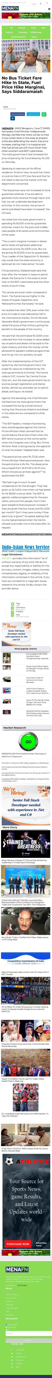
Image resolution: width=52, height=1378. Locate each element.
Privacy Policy (11, 1298)
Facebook (17, 1350)
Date (5, 107)
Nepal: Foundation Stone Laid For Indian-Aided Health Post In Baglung (23, 1080)
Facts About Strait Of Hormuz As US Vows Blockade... (34, 680)
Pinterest (17, 1360)
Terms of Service (12, 1295)
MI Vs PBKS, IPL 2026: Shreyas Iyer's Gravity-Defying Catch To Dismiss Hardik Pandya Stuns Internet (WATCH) (25, 1009)
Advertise (9, 1305)
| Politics (9, 32)
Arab (33, 28)
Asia (43, 28)
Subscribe (29, 1340)
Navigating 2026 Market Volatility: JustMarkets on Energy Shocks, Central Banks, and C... (25, 780)
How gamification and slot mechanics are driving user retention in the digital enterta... (26, 774)
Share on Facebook (17, 114)
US (9, 28)
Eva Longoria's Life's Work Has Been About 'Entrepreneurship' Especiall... (37, 656)
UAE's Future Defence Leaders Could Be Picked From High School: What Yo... (37, 691)
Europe (22, 28)
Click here (22, 1285)
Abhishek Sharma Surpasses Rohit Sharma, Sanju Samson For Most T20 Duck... (37, 713)
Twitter (16, 1353)
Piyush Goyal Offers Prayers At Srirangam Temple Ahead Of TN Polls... (37, 668)
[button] (40, 3)
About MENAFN (12, 1308)
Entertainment (15, 37)
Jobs (7, 1312)
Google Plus (18, 1357)
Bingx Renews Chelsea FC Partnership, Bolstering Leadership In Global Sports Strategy (24, 861)
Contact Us (10, 1301)
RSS (15, 1367)
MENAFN (7, 128)
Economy (23, 32)
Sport (32, 37)
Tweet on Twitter (33, 114)
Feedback (10, 1315)
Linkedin (17, 1364)
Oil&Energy (38, 32)
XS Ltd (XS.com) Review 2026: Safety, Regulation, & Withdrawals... (25, 763)
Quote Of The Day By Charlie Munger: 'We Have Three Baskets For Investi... (37, 702)
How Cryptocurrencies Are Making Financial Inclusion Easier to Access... (24, 768)
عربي (34, 3)
